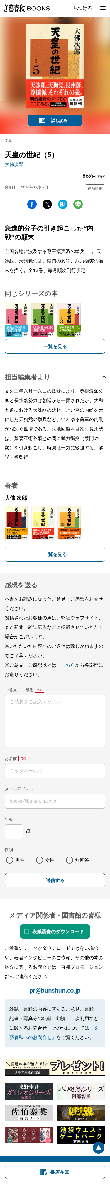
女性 (50, 860)
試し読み (59, 120)
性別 (9, 849)
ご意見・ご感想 (19, 689)
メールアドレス (19, 788)
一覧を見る (55, 346)
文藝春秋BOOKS (26, 8)
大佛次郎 (14, 164)
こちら (68, 665)
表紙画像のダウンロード (58, 931)
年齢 (9, 819)
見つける (82, 8)
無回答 (82, 860)
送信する (55, 880)
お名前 (11, 758)
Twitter (47, 204)
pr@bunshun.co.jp (55, 990)
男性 (20, 860)
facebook (32, 204)
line (78, 204)
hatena (62, 204)
